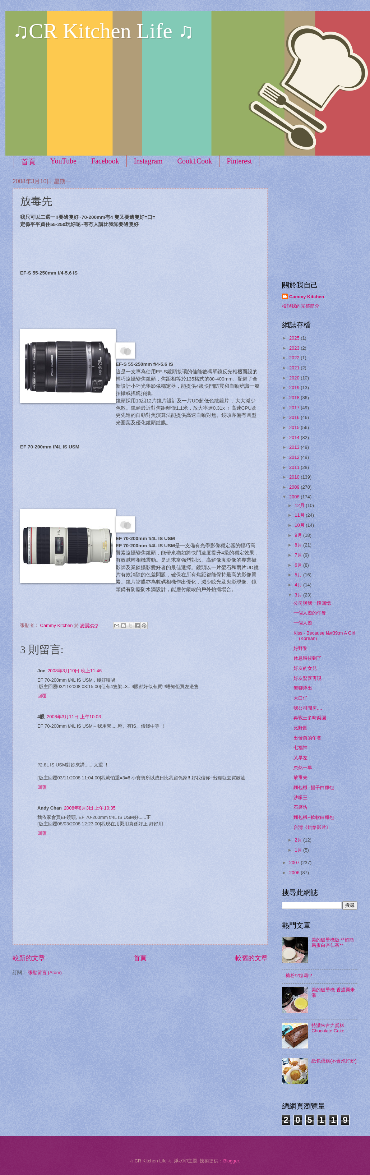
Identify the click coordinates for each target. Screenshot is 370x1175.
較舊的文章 (251, 958)
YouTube (63, 161)
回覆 (42, 696)
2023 (295, 348)
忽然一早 (302, 767)
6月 (299, 565)
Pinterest (239, 161)
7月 (299, 555)
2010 (295, 477)
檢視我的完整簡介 (300, 306)
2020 (295, 378)
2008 (295, 496)
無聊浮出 (302, 688)
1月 (299, 850)
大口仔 (300, 698)
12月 (300, 505)
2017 (295, 407)
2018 (295, 397)
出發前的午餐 (307, 738)
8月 (299, 545)
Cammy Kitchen (306, 296)
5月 (299, 574)
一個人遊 (302, 623)
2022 (295, 357)
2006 (295, 872)
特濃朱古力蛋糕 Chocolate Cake (327, 1028)
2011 (295, 467)
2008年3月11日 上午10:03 (74, 716)
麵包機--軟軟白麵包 (313, 817)
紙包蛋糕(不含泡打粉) (334, 1061)
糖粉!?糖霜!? (299, 975)
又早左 (300, 757)
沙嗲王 (300, 797)
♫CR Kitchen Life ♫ (103, 31)
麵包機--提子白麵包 (313, 787)
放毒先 (300, 777)
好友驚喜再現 (307, 678)
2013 (295, 447)
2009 (295, 487)
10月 (300, 525)
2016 (295, 417)
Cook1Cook (194, 161)
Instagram (148, 161)
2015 (295, 427)
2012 (295, 457)
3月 (299, 595)
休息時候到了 (307, 658)
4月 (299, 585)
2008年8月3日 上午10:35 (90, 808)
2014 (295, 437)
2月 (299, 840)
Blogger (231, 1161)
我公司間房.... (307, 708)
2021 (295, 367)
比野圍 (300, 728)
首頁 (28, 162)
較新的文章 (29, 958)
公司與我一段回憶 (312, 603)
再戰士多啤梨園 (309, 717)
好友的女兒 (305, 668)
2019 (295, 387)
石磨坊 (300, 807)
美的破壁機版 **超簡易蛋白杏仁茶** (332, 942)
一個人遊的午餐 (309, 613)
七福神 (300, 747)
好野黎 (300, 648)
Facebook (105, 161)
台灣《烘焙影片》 (312, 827)
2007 (295, 862)
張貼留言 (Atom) (45, 972)
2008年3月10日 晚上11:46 (74, 670)
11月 (300, 515)
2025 (295, 338)
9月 (299, 535)
